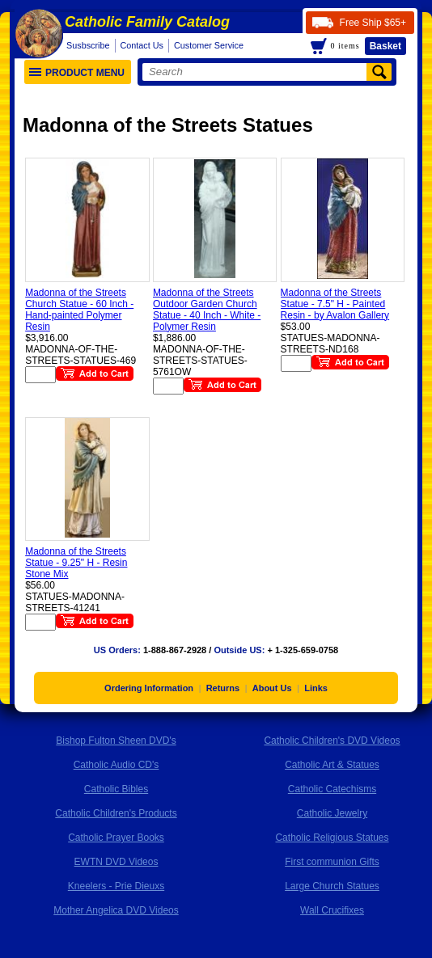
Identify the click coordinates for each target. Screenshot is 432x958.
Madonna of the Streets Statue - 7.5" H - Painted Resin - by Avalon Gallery (335, 304)
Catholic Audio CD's (116, 764)
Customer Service (209, 45)
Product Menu (77, 72)
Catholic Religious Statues (331, 837)
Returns (223, 688)
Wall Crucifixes (332, 910)
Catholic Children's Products (115, 813)
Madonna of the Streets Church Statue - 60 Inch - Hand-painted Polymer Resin (79, 309)
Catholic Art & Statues (332, 764)
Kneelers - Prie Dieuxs (116, 886)
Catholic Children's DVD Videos (332, 740)
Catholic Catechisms (332, 789)
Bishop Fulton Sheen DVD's (116, 740)
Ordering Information (148, 688)
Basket (385, 46)
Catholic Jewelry (332, 813)
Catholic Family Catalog (147, 22)
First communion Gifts (332, 861)
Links (316, 688)
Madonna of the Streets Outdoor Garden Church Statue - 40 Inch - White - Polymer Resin (206, 309)
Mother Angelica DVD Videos (116, 910)
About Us (272, 688)
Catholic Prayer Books (116, 837)
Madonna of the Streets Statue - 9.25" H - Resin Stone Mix (76, 563)
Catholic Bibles (116, 789)
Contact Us (142, 45)
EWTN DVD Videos (116, 861)
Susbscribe (88, 45)
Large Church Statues (332, 886)
